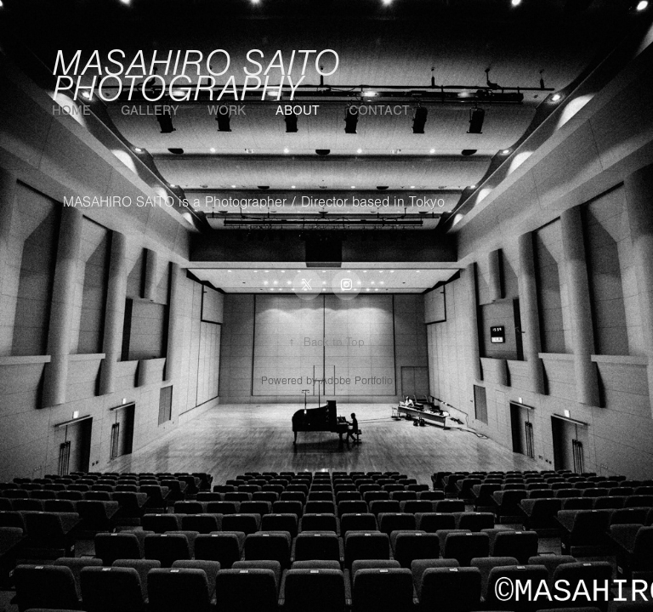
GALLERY (150, 110)
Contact (379, 110)
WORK (226, 110)
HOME (71, 110)
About (297, 110)
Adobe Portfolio (357, 381)
